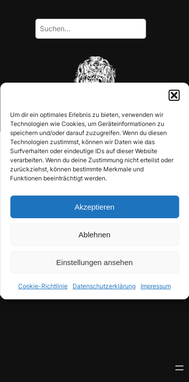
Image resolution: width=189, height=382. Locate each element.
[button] (174, 95)
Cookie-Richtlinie (43, 286)
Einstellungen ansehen (94, 262)
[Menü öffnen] (179, 368)
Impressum (156, 286)
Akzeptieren (94, 206)
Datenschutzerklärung (104, 286)
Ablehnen (94, 234)
